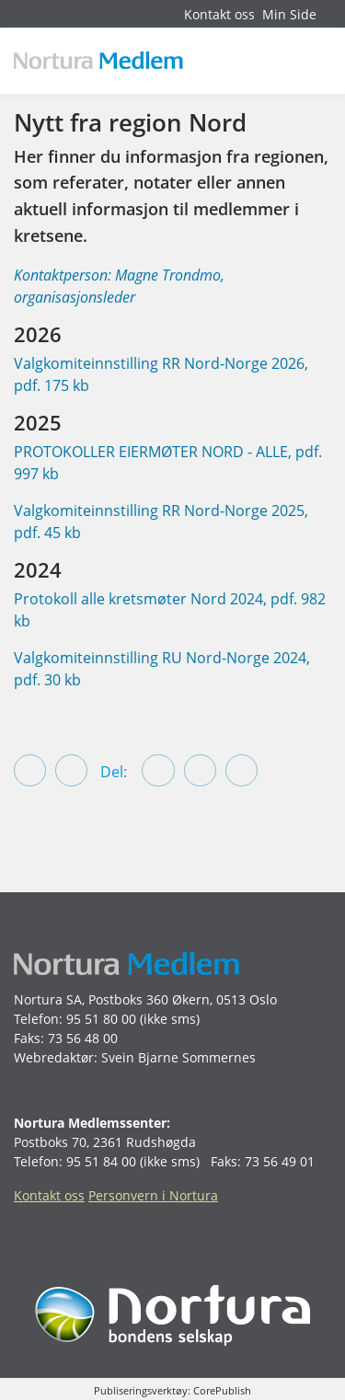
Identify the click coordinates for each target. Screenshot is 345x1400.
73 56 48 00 (83, 1038)
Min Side (289, 14)
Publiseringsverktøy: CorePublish (172, 1390)
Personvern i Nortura (153, 1195)
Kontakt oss (219, 14)
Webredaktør (54, 1057)
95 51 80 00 (101, 1018)
